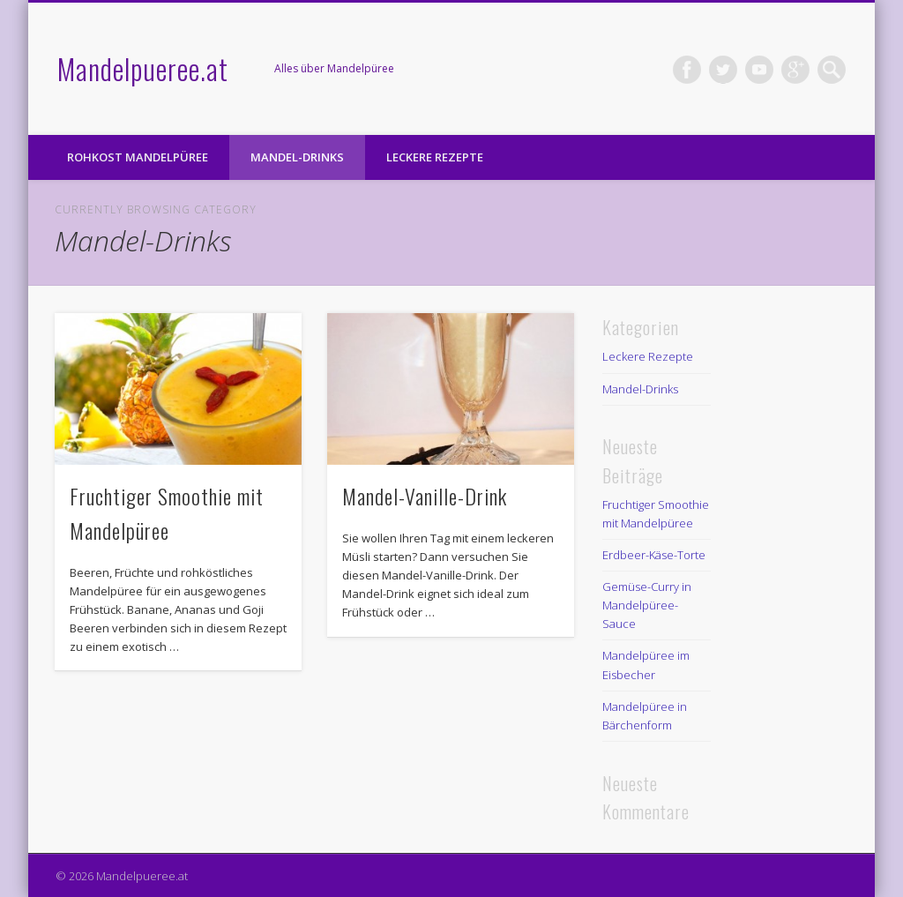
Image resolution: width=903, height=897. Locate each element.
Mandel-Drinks (297, 157)
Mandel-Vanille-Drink (424, 496)
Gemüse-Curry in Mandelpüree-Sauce (646, 605)
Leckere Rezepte (434, 157)
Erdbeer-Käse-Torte (653, 555)
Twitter (723, 70)
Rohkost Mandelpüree (137, 157)
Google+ (795, 70)
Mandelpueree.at (142, 68)
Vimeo (759, 70)
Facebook (687, 70)
